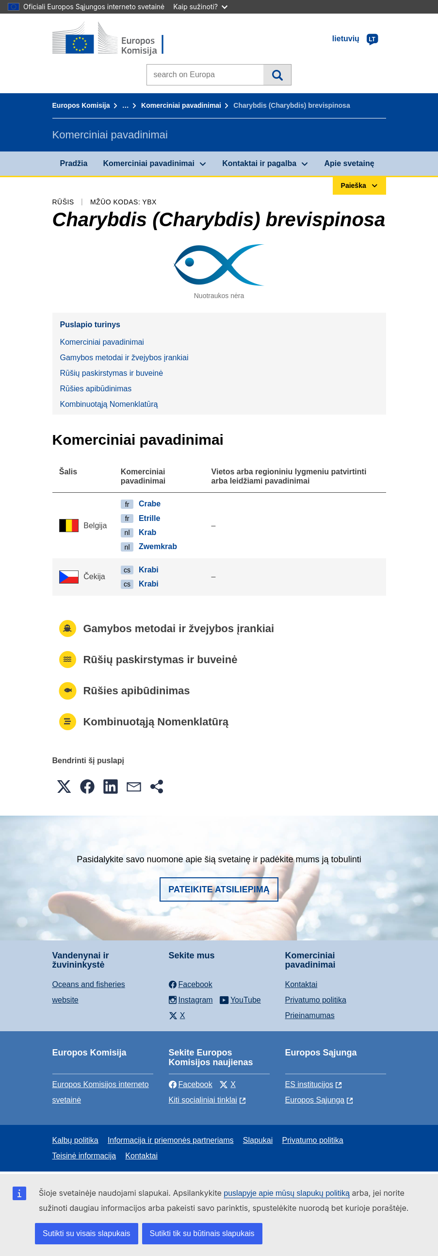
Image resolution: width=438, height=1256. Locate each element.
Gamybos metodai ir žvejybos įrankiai (124, 357)
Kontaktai (301, 984)
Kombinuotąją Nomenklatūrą (109, 404)
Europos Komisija (81, 105)
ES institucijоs (309, 1084)
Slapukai (258, 1140)
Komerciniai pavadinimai (181, 105)
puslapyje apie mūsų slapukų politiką (287, 1193)
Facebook (190, 1084)
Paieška (277, 75)
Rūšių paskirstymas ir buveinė (111, 373)
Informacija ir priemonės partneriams (171, 1140)
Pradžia (74, 163)
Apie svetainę (349, 163)
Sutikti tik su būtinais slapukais (202, 1233)
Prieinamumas (310, 1015)
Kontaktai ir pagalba (259, 163)
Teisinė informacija (84, 1156)
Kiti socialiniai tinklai (203, 1100)
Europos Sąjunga (315, 1100)
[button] (64, 786)
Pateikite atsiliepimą (218, 889)
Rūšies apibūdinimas (96, 389)
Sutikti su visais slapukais (86, 1233)
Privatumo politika (315, 1000)
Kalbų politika (75, 1140)
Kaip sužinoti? (200, 6)
